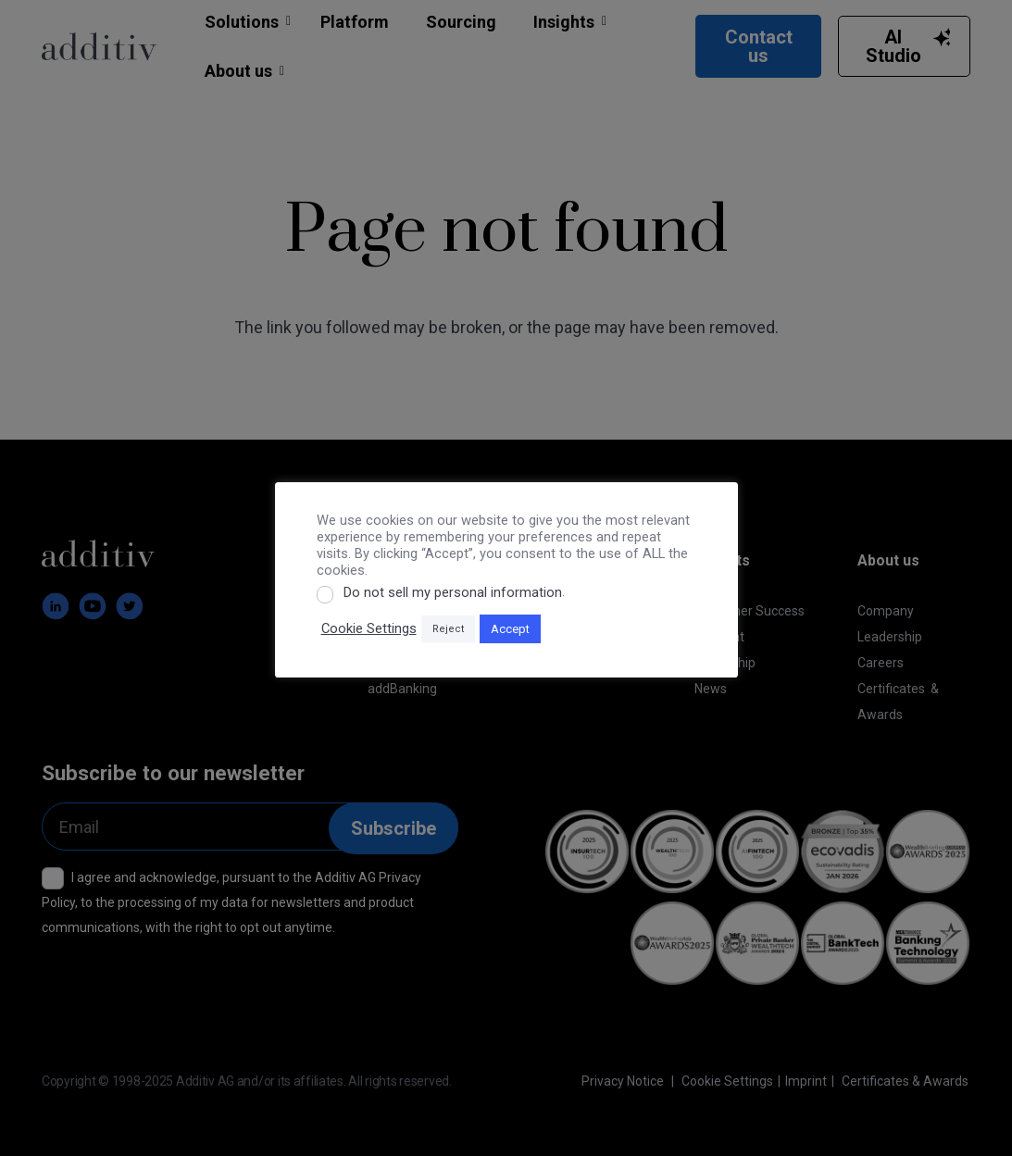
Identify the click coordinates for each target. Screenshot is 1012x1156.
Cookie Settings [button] (369, 628)
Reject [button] (448, 629)
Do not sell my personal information (453, 592)
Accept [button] (510, 629)
